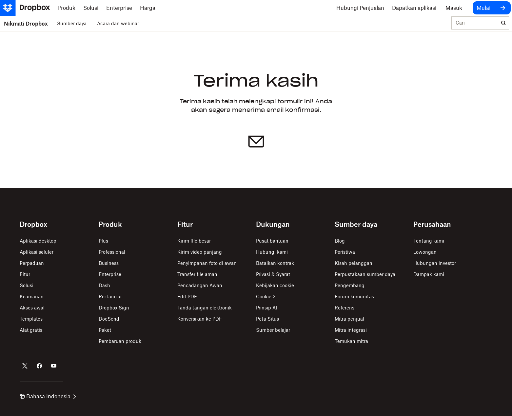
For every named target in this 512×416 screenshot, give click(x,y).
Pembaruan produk (120, 341)
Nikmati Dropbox (26, 23)
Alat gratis (31, 330)
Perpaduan (32, 263)
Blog (340, 241)
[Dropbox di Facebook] (39, 366)
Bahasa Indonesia (48, 396)
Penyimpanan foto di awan (207, 263)
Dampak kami (428, 274)
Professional (112, 252)
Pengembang (349, 285)
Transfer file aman (197, 274)
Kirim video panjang (199, 252)
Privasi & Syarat (273, 274)
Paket (105, 330)
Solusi (26, 285)
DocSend (109, 319)
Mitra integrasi (351, 330)
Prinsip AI (266, 307)
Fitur (25, 274)
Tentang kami (428, 241)
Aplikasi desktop (38, 241)
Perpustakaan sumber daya (365, 274)
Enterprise (110, 274)
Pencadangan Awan (199, 285)
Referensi (345, 307)
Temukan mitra (351, 341)
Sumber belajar (273, 330)
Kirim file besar (194, 241)
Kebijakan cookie (275, 285)
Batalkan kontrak (275, 263)
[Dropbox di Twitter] (25, 366)
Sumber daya (72, 23)
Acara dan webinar (118, 23)
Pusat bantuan (272, 241)
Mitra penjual (349, 319)
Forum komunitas (354, 296)
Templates (31, 319)
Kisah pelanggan (353, 263)
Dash (104, 285)
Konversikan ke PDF (199, 319)
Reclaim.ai (110, 296)
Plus (103, 241)
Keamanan (32, 296)
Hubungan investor (434, 263)
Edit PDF (187, 296)
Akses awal (32, 307)
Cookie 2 (266, 296)
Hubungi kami (272, 252)
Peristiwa (345, 252)
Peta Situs (267, 319)
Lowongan (425, 252)
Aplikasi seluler (36, 252)
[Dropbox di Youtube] (54, 366)
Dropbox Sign (114, 307)
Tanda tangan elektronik (204, 307)
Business (109, 263)
